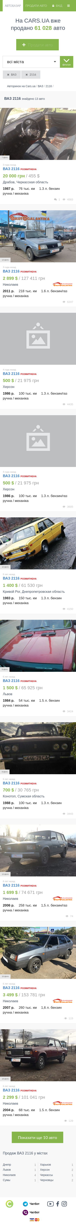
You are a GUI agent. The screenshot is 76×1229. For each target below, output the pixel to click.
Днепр (7, 1164)
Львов (7, 1169)
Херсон (45, 1169)
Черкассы (46, 1175)
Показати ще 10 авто (37, 1137)
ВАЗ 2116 (11, 169)
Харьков (45, 1164)
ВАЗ (11, 74)
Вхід (56, 5)
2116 (30, 74)
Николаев (9, 1175)
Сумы (6, 1180)
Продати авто (36, 5)
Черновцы (47, 1180)
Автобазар (13, 5)
